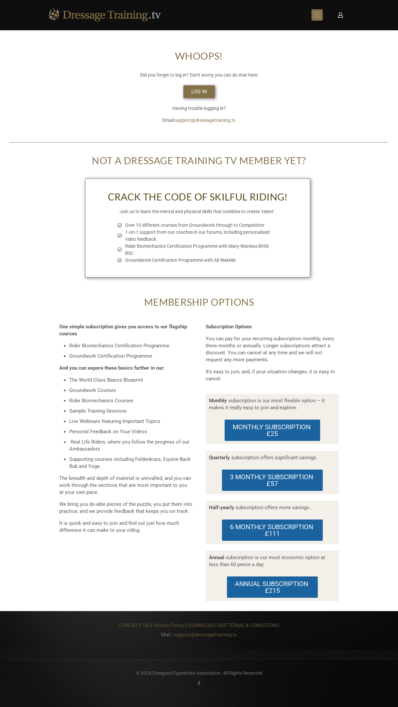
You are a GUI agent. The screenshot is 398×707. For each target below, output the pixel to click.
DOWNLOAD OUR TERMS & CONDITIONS (233, 625)
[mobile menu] (317, 15)
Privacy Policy (168, 625)
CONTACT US (134, 625)
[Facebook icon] (199, 683)
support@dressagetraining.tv (205, 120)
